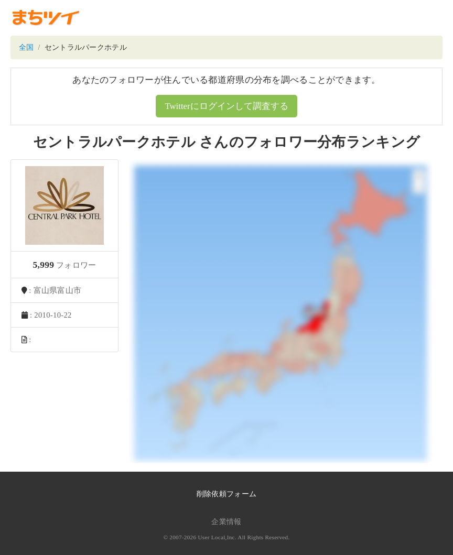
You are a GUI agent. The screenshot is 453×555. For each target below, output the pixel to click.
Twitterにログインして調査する (226, 106)
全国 (26, 47)
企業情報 (226, 522)
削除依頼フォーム (226, 494)
